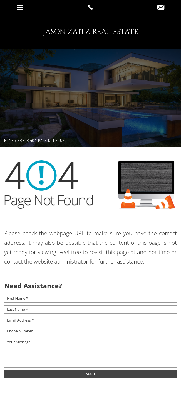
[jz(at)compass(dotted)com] (160, 7)
